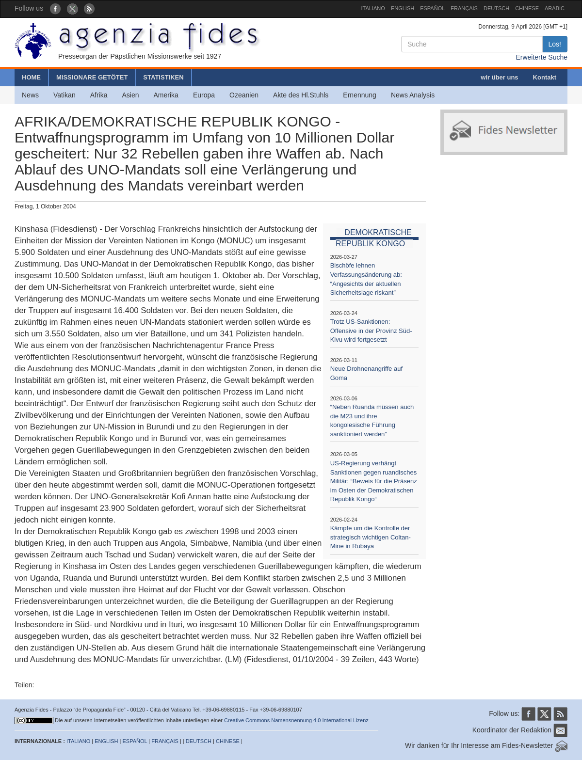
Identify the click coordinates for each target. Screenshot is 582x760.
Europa (204, 95)
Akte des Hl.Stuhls (300, 95)
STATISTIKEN (163, 77)
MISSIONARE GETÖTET (92, 77)
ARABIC (555, 8)
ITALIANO (373, 8)
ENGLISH (402, 8)
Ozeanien (244, 95)
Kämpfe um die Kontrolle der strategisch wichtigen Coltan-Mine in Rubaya (370, 537)
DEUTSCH (496, 8)
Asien (130, 95)
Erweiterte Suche (541, 57)
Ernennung (359, 95)
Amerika (166, 95)
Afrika (99, 95)
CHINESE (527, 8)
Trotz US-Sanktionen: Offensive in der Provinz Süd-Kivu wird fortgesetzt (371, 330)
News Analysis (413, 95)
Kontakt (544, 77)
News (30, 95)
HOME (31, 77)
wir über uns (499, 77)
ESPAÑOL (432, 8)
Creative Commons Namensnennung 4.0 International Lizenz (296, 720)
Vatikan (64, 95)
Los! (555, 44)
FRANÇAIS (464, 8)
